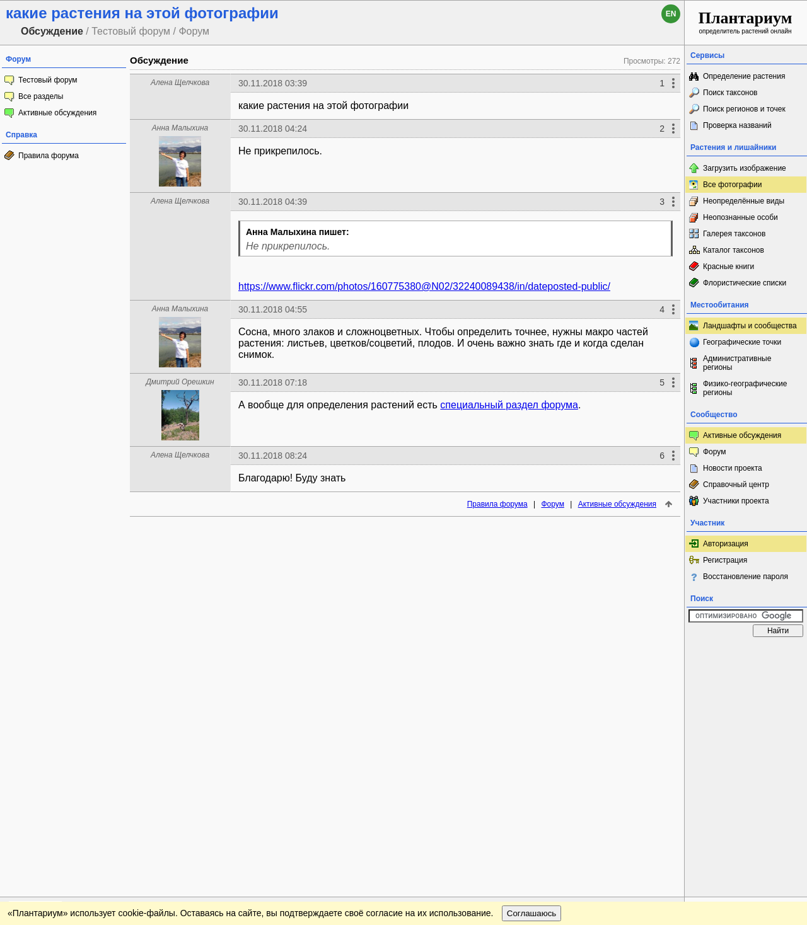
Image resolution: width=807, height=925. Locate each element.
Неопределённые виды (743, 201)
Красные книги (728, 266)
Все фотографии (732, 184)
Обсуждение (159, 60)
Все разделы (40, 96)
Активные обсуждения (57, 112)
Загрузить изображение (744, 168)
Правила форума (48, 155)
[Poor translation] (46, 747)
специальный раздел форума (509, 404)
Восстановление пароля (745, 576)
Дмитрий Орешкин (180, 381)
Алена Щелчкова (180, 82)
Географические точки (742, 342)
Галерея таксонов (734, 233)
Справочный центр (736, 484)
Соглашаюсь (532, 681)
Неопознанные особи (740, 217)
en (671, 13)
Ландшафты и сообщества (750, 325)
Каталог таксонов (733, 250)
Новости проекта (732, 468)
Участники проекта (736, 501)
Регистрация (725, 560)
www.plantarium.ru (746, 655)
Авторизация (725, 543)
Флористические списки (744, 283)
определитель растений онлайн (745, 22)
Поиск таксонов (730, 92)
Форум (552, 504)
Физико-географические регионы (745, 388)
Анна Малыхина (180, 128)
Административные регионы (737, 363)
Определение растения (744, 76)
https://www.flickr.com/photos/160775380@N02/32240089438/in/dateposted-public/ (424, 286)
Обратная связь (96, 655)
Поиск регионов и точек (744, 109)
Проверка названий (737, 125)
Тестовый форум (48, 80)
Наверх (664, 655)
